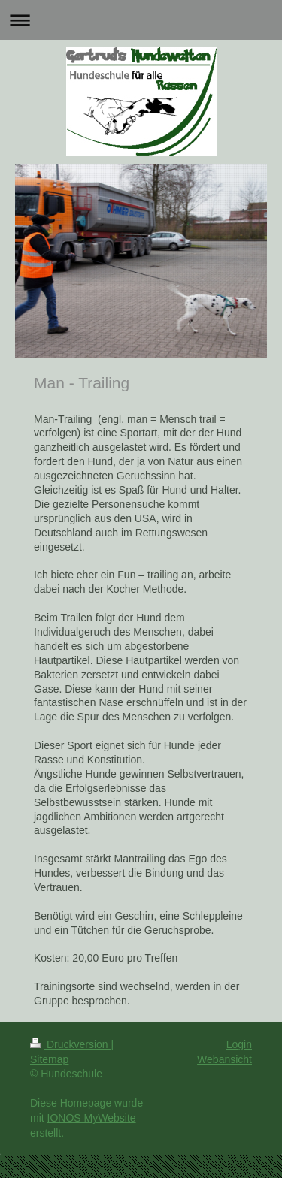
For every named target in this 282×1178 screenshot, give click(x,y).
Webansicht (224, 1059)
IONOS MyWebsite (91, 1118)
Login (239, 1044)
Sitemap (49, 1059)
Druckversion (70, 1044)
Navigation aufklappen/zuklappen (141, 20)
